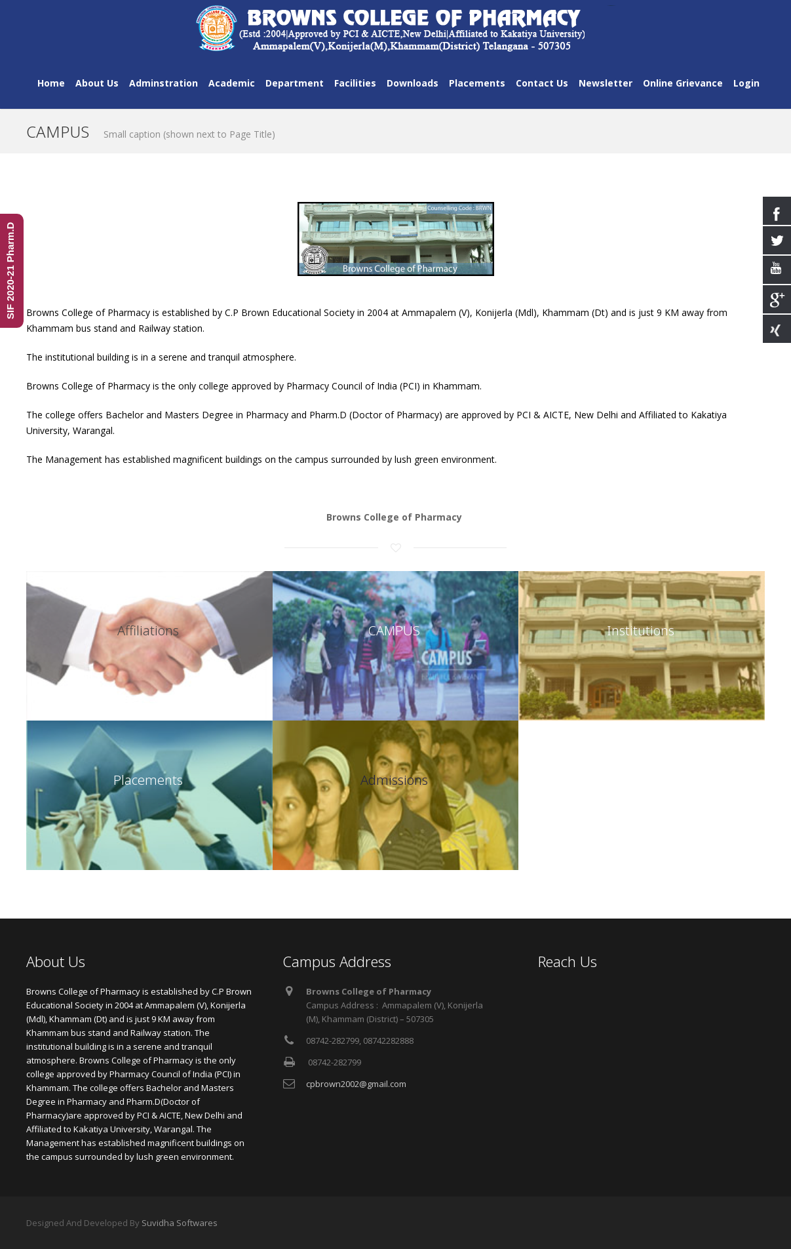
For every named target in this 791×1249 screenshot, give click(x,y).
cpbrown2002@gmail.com (356, 1084)
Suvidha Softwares (180, 1223)
